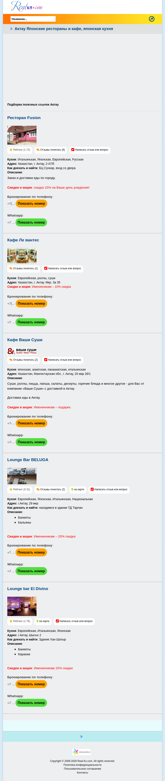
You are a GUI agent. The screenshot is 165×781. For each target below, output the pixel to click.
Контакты (82, 772)
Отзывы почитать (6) (52, 149)
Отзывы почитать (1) (25, 268)
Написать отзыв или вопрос (91, 149)
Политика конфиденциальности (82, 764)
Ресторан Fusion (24, 117)
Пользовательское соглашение (82, 768)
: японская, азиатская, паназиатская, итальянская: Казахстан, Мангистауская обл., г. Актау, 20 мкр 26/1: (49, 374)
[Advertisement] (82, 70)
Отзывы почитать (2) (25, 359)
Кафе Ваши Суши (25, 340)
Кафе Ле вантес (23, 240)
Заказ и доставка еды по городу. (31, 178)
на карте (79, 489)
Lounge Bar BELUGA (27, 459)
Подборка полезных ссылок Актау (33, 104)
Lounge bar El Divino (27, 588)
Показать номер (31, 203)
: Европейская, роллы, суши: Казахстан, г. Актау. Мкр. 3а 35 (39, 282)
